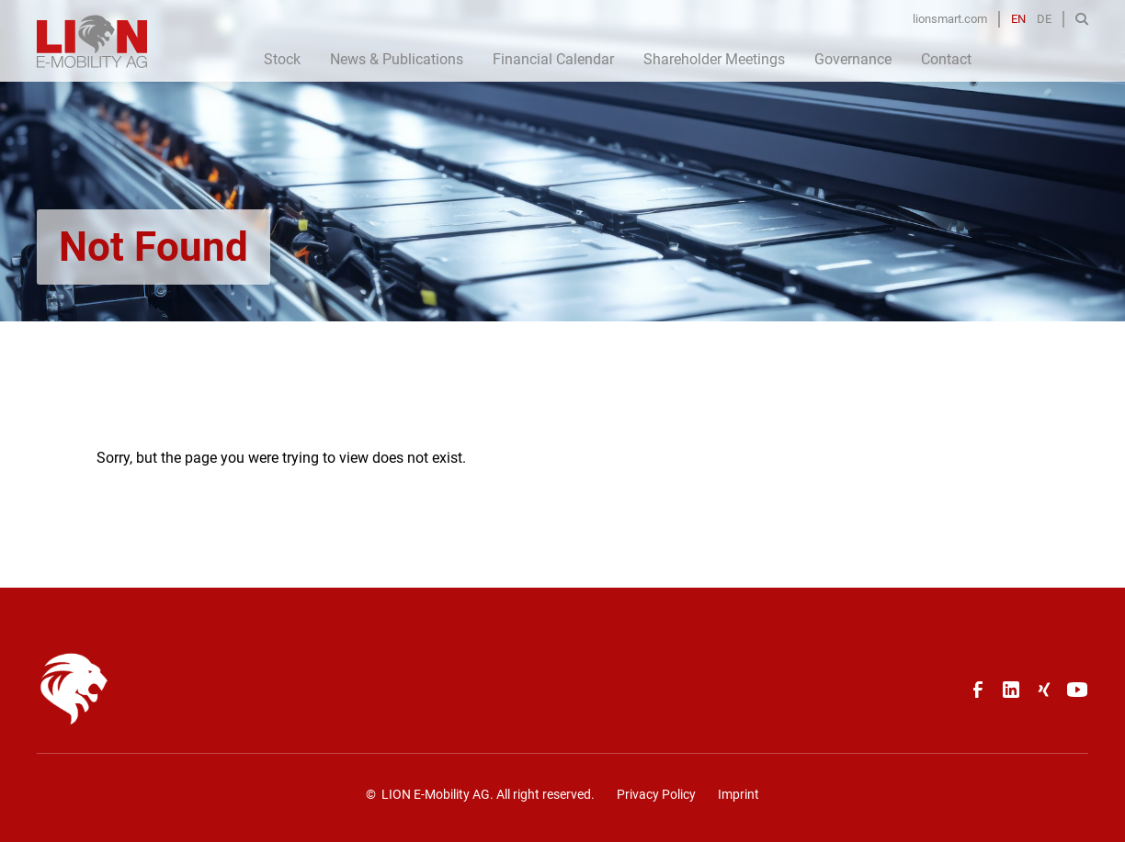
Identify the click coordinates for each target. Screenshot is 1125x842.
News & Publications (396, 59)
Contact (946, 59)
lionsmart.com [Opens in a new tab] (950, 19)
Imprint (738, 794)
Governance (853, 59)
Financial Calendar (553, 59)
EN (1018, 19)
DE (1044, 19)
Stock (282, 59)
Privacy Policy (656, 794)
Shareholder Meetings (714, 59)
